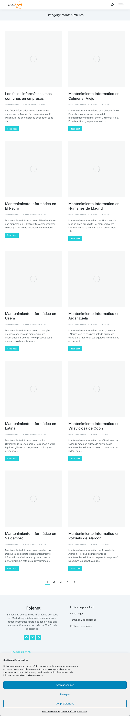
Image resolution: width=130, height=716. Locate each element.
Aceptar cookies (65, 684)
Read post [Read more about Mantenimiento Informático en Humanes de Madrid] (75, 238)
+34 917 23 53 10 (21, 652)
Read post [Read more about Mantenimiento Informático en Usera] (12, 348)
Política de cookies (51, 711)
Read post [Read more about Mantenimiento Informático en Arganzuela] (75, 348)
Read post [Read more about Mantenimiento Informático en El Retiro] (12, 235)
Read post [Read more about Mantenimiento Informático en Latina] (12, 458)
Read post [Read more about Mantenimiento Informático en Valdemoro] (12, 568)
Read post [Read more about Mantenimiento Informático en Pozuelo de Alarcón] (75, 568)
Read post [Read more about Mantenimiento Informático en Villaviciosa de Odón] (75, 458)
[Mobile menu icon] (121, 5)
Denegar (65, 694)
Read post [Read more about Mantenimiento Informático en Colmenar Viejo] (75, 128)
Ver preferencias (65, 703)
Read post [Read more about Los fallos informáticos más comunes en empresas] (12, 128)
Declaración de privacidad (74, 711)
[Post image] (33, 59)
